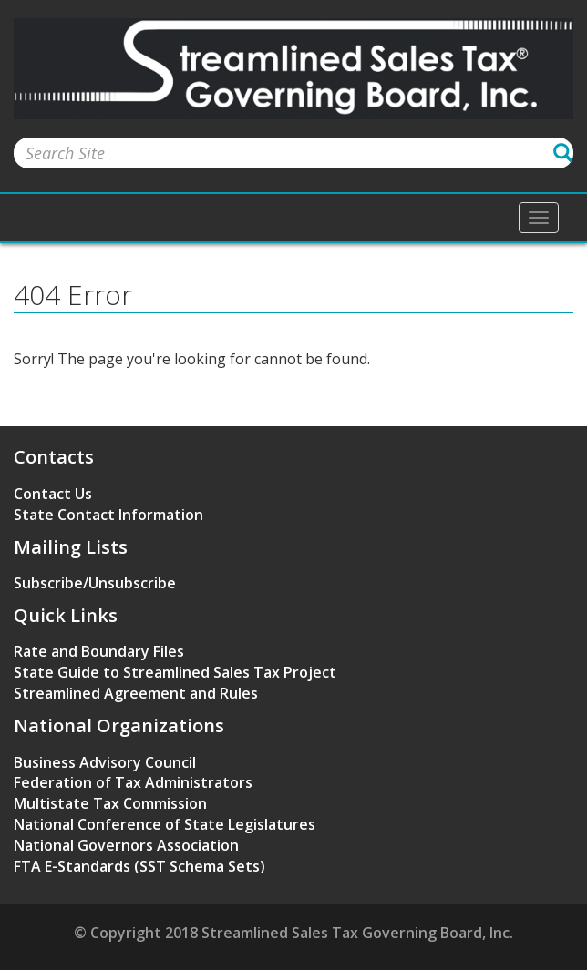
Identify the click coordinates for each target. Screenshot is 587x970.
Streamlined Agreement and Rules (136, 693)
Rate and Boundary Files (99, 651)
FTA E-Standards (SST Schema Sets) (139, 866)
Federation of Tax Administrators (133, 782)
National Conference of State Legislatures (164, 824)
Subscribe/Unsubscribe (95, 583)
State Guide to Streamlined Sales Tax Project (175, 672)
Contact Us (53, 494)
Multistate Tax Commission (110, 803)
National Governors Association (126, 845)
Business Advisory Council (105, 762)
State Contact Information (108, 515)
